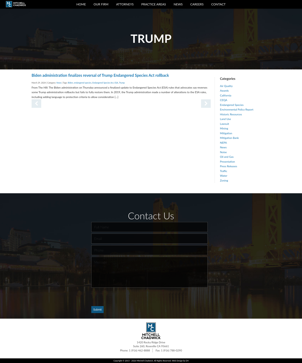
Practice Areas (153, 4)
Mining (224, 128)
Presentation (227, 161)
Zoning (224, 180)
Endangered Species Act (103, 83)
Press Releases (228, 166)
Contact (218, 4)
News (178, 4)
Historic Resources (231, 114)
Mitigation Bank (229, 137)
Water (223, 175)
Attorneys (125, 4)
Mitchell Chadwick (145, 361)
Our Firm (101, 4)
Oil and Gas (227, 156)
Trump (122, 83)
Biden (70, 83)
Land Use (225, 119)
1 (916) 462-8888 (139, 350)
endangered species (82, 83)
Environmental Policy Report (236, 109)
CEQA (223, 100)
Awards (224, 90)
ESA (116, 83)
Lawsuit (224, 123)
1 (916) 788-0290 (171, 350)
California (225, 95)
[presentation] (120, 296)
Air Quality (226, 86)
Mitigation (226, 133)
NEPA (223, 142)
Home (81, 4)
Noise (223, 152)
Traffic (223, 171)
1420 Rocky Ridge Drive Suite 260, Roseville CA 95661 (151, 344)
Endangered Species (232, 104)
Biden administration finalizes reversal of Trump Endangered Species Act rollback (100, 75)
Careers (197, 4)
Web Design (177, 361)
